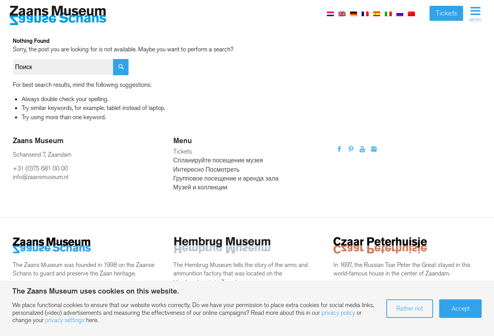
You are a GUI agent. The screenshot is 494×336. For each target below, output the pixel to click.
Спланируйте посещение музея (218, 160)
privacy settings (65, 320)
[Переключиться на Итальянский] (388, 13)
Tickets (446, 13)
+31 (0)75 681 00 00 (40, 168)
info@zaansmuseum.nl (40, 177)
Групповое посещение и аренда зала (226, 178)
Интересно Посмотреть (206, 169)
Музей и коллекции (200, 187)
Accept (461, 308)
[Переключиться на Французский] (365, 13)
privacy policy (338, 313)
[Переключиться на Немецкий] (353, 13)
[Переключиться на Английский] (342, 13)
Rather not (409, 308)
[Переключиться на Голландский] (330, 13)
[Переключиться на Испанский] (376, 13)
